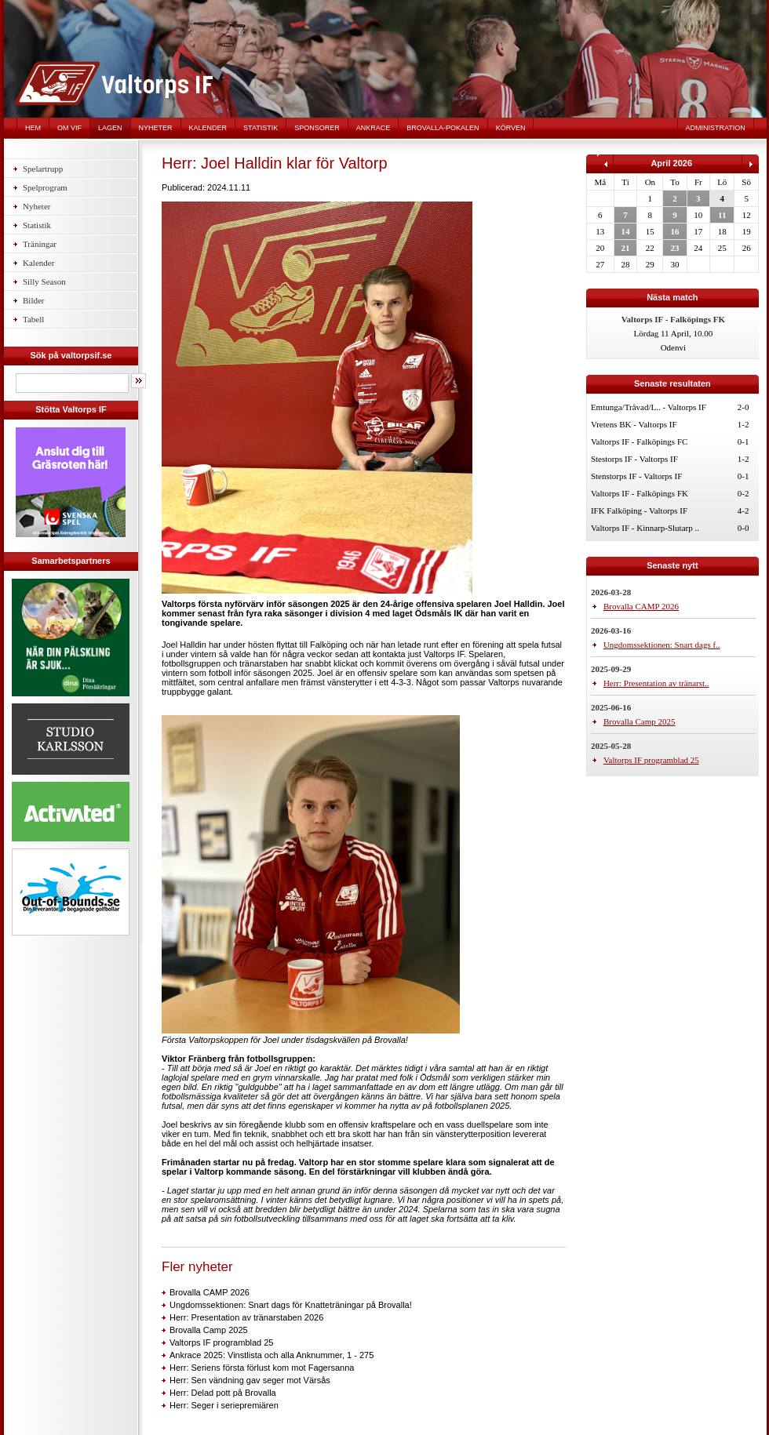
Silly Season (44, 281)
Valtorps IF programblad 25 (221, 1342)
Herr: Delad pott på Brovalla (222, 1392)
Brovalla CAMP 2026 (209, 1292)
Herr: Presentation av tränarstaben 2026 (246, 1317)
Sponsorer (317, 128)
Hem (33, 128)
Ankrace (373, 128)
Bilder (34, 300)
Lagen (110, 128)
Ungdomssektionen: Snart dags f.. (661, 644)
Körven (511, 128)
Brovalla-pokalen (442, 128)
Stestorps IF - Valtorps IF (634, 458)
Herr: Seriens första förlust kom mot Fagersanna (261, 1367)
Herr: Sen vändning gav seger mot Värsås (249, 1380)
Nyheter (156, 128)
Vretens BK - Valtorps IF (634, 424)
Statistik (260, 128)
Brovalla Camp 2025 (208, 1330)
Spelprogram (45, 187)
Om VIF (69, 128)
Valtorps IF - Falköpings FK (639, 493)
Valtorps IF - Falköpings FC (639, 441)
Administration (715, 128)
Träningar (39, 244)
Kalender (208, 128)
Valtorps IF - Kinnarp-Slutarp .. (645, 527)
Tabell (33, 319)
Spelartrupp (43, 168)
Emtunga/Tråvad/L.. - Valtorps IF (648, 407)
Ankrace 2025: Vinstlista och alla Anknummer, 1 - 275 (271, 1355)
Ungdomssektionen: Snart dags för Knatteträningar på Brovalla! (290, 1305)
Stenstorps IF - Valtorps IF (637, 476)
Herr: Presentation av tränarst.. (656, 683)
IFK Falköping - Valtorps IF (639, 510)
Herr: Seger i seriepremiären (224, 1405)
